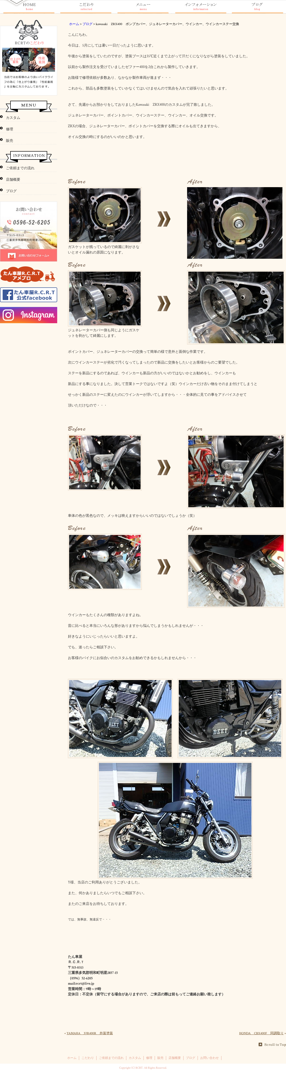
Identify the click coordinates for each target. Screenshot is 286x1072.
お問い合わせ (209, 1058)
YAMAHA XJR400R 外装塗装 (90, 1033)
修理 (9, 129)
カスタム (13, 118)
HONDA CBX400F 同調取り (261, 1033)
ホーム (74, 24)
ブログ (87, 24)
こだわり (88, 1058)
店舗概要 (13, 179)
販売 (9, 140)
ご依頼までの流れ (20, 168)
